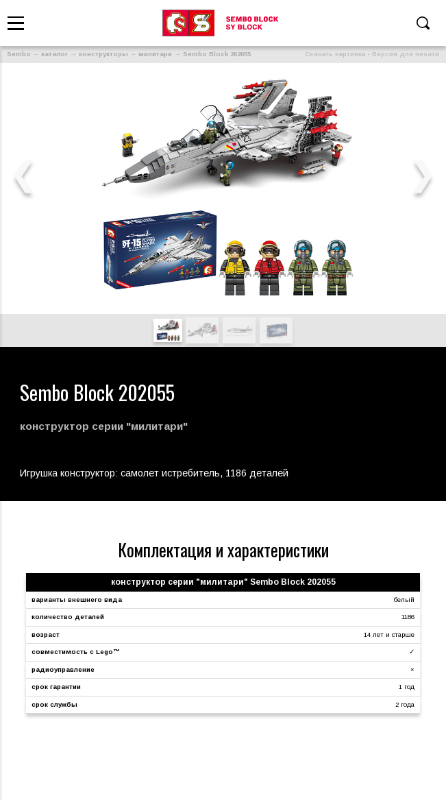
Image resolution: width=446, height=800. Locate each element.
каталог (54, 54)
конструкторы (103, 54)
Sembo (19, 54)
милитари (155, 54)
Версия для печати (405, 54)
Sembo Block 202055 (217, 54)
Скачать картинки (335, 54)
